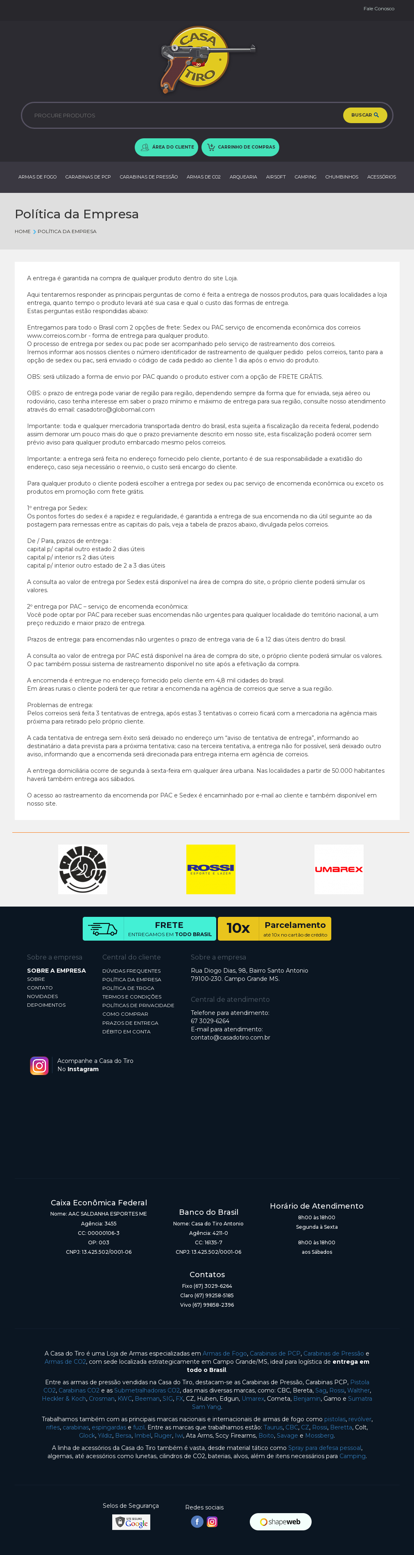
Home (23, 231)
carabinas (76, 1427)
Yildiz (105, 1435)
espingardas (109, 1427)
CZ (305, 1427)
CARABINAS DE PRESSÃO (149, 177)
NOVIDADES (42, 996)
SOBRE (36, 979)
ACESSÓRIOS (381, 177)
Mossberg (319, 1435)
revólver (359, 1419)
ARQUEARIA (243, 177)
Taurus (273, 1427)
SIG (168, 1398)
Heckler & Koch (64, 1398)
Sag (320, 1390)
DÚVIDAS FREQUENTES (131, 971)
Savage (287, 1435)
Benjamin (307, 1398)
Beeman (147, 1398)
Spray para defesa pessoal (324, 1448)
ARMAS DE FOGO (37, 177)
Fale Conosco (379, 8)
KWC (125, 1398)
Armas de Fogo (225, 1353)
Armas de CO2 (65, 1361)
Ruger (163, 1435)
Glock (87, 1435)
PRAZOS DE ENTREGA (130, 1023)
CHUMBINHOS (342, 177)
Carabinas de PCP (275, 1353)
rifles (53, 1427)
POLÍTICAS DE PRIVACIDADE (138, 1005)
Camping (352, 1456)
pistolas (335, 1419)
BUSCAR (365, 115)
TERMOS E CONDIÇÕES (131, 997)
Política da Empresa (64, 231)
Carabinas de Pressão (333, 1353)
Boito (266, 1435)
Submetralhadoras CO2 (147, 1390)
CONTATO (40, 988)
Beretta (341, 1427)
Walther (358, 1390)
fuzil (139, 1427)
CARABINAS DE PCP (88, 177)
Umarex (253, 1398)
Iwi (179, 1435)
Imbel (142, 1435)
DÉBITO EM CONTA (126, 1031)
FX (179, 1398)
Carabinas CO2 (79, 1390)
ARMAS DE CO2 (204, 177)
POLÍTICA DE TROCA (128, 988)
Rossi (336, 1390)
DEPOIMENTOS (46, 1005)
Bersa (123, 1435)
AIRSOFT (276, 177)
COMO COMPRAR (125, 1014)
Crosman (102, 1398)
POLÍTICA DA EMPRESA (131, 979)
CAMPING (306, 177)
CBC (291, 1427)
